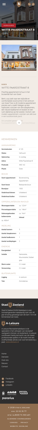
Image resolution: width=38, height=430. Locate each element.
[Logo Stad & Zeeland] (19, 4)
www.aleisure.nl (12, 342)
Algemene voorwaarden (19, 419)
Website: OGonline (19, 426)
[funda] (23, 392)
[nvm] (3, 393)
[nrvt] (11, 393)
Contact (5, 366)
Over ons (5, 360)
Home (4, 353)
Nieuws (4, 363)
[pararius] (8, 398)
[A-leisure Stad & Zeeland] (19, 323)
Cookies (14, 422)
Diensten (5, 357)
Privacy (24, 422)
